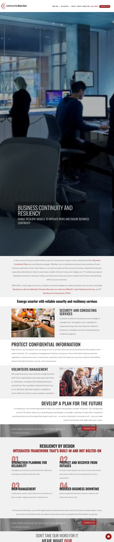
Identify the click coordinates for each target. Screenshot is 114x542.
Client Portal (94, 6)
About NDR (55, 6)
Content (73, 6)
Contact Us (104, 6)
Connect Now (86, 6)
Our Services (64, 6)
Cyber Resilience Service (84, 289)
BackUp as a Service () (25, 289)
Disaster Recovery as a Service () (56, 289)
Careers (79, 6)
